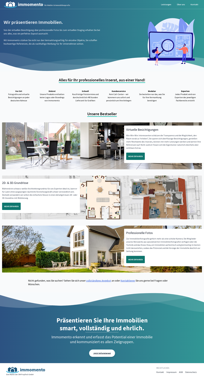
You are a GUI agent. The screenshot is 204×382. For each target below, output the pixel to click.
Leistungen (166, 4)
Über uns (181, 4)
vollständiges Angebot (98, 280)
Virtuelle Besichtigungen (142, 130)
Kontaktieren (127, 280)
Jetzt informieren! (102, 353)
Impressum (171, 372)
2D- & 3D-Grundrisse (15, 183)
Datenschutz (191, 372)
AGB (181, 372)
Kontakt (194, 4)
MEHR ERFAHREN (135, 156)
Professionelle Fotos (139, 233)
